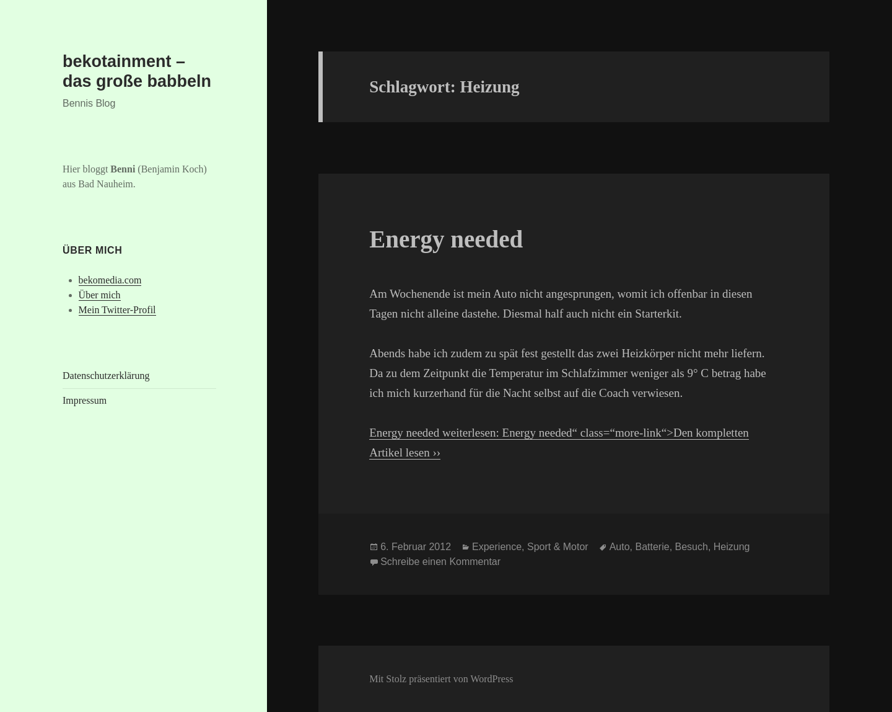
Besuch (691, 546)
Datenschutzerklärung (106, 375)
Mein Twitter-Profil (117, 310)
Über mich (100, 295)
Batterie (653, 546)
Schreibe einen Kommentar (440, 561)
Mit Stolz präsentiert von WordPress (441, 679)
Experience (497, 546)
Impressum (85, 400)
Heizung (732, 546)
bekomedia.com (110, 280)
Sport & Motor (557, 546)
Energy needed (446, 239)
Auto (620, 546)
